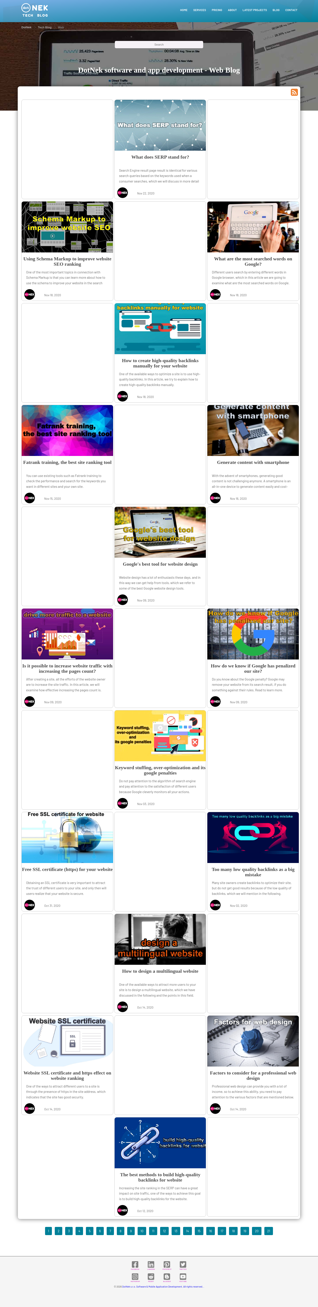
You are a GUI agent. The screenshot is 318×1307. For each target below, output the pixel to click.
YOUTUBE (183, 1277)
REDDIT (151, 1277)
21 (268, 1231)
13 (175, 1231)
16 (210, 1231)
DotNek (26, 27)
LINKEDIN (151, 1265)
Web (61, 27)
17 (222, 1231)
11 (153, 1231)
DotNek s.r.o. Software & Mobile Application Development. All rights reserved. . (163, 1286)
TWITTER (183, 1265)
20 (257, 1231)
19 (244, 1231)
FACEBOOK (135, 1265)
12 (164, 1231)
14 (187, 1231)
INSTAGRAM (135, 1277)
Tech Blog (45, 27)
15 (199, 1231)
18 (233, 1231)
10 (142, 1231)
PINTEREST (167, 1265)
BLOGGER (167, 1277)
